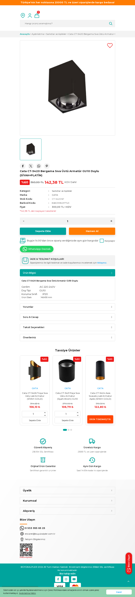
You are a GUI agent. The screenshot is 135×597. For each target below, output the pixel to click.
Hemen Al (92, 231)
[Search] (67, 23)
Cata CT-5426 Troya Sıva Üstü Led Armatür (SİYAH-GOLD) (35, 396)
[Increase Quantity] (111, 221)
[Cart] (37, 15)
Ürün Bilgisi (29, 272)
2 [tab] (69, 430)
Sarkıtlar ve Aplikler (62, 191)
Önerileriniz (29, 337)
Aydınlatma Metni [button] (27, 593)
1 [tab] (65, 430)
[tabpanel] (34, 390)
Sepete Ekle (43, 231)
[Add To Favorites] (110, 45)
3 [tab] (71, 430)
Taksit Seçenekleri (33, 327)
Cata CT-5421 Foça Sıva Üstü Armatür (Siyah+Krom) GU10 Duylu (67, 396)
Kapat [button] (119, 592)
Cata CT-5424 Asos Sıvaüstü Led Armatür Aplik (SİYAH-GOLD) (100, 396)
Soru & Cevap (30, 317)
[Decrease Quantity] (23, 221)
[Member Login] (30, 15)
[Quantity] (67, 221)
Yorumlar (28, 307)
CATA (55, 195)
